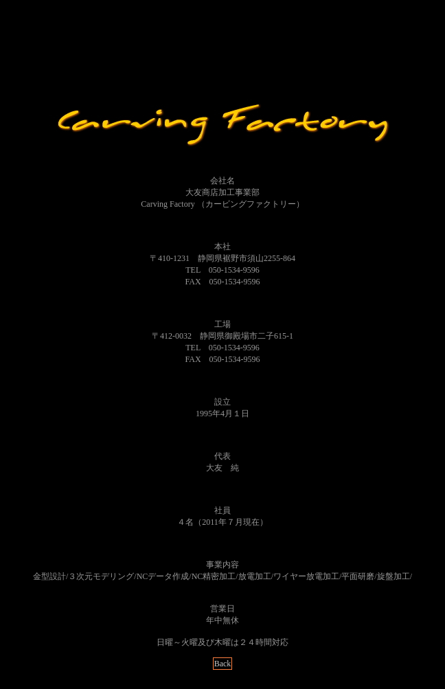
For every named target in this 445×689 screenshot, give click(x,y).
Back (222, 663)
